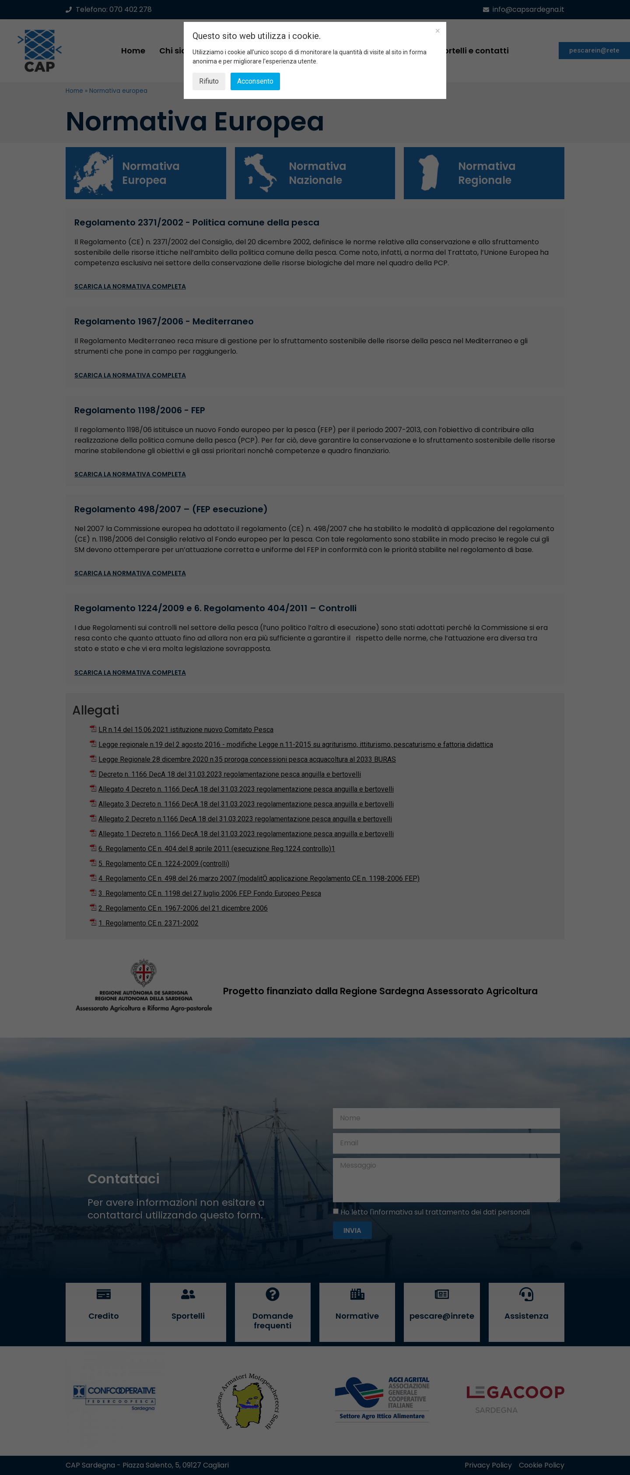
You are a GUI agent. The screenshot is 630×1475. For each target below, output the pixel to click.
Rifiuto (209, 81)
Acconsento (255, 81)
